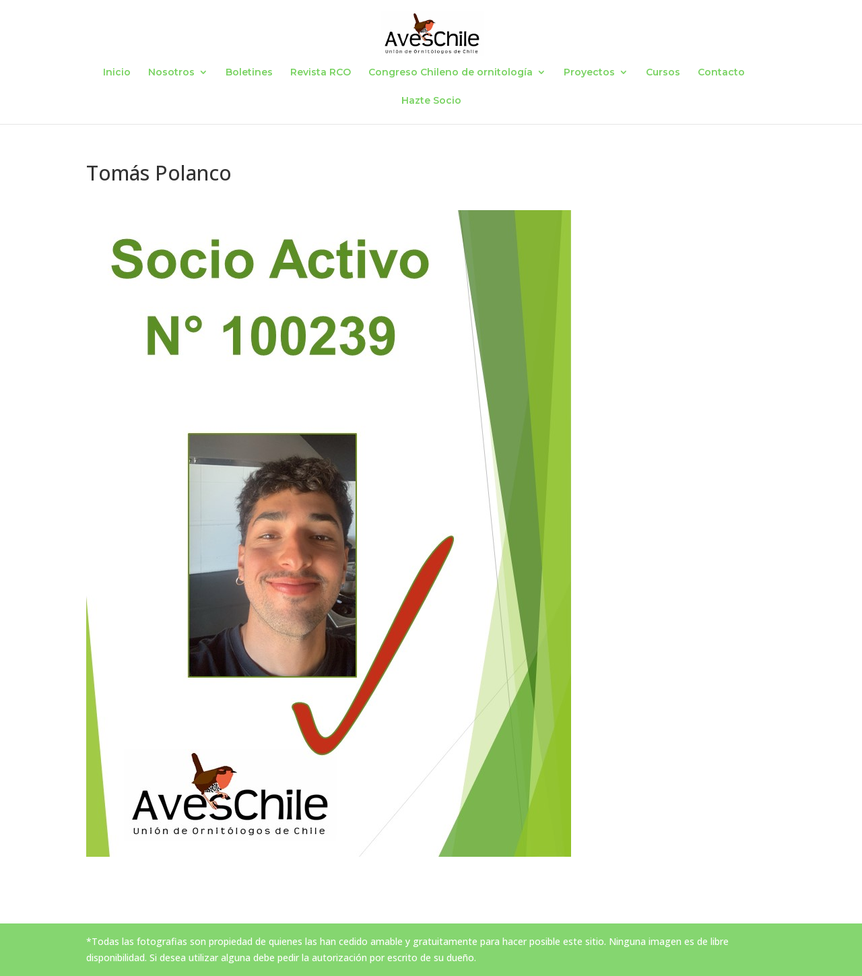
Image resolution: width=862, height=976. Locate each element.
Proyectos (589, 72)
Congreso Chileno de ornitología (450, 72)
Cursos (663, 72)
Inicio (117, 72)
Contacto (721, 72)
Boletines (249, 72)
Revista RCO (320, 72)
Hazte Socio (431, 101)
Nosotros (171, 72)
